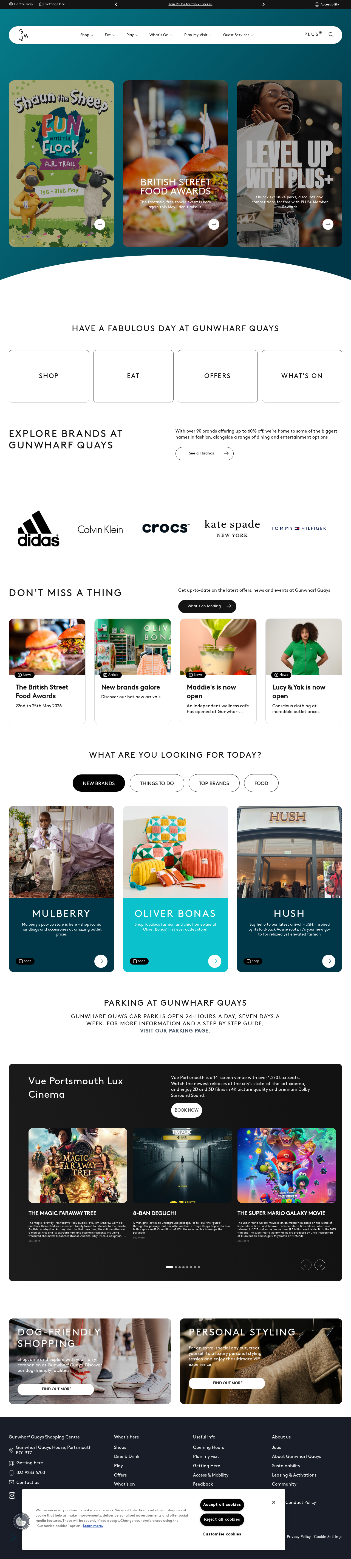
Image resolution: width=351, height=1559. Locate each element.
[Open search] (331, 35)
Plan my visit (206, 1457)
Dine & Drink (127, 1457)
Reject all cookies (222, 1520)
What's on (124, 1484)
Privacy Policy (299, 1537)
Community (284, 1484)
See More (34, 1241)
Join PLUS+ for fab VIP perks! (191, 4)
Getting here (29, 1463)
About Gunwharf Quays (296, 1457)
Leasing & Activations (294, 1475)
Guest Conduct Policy (294, 1503)
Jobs (276, 1448)
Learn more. (93, 1526)
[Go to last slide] (116, 4)
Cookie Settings (328, 1537)
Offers (120, 1475)
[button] (21, 1521)
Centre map (23, 4)
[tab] (98, 783)
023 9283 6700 (30, 1473)
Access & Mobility (210, 1475)
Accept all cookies (222, 1505)
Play (118, 1466)
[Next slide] (263, 4)
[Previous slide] (306, 1265)
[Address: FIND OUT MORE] (56, 1389)
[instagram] (12, 1495)
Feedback (203, 1484)
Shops (120, 1448)
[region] (153, 1519)
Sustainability (286, 1466)
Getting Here (55, 4)
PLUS (313, 35)
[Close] (274, 1502)
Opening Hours (208, 1448)
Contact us (27, 1483)
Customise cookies (222, 1534)
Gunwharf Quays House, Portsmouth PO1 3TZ (54, 1450)
